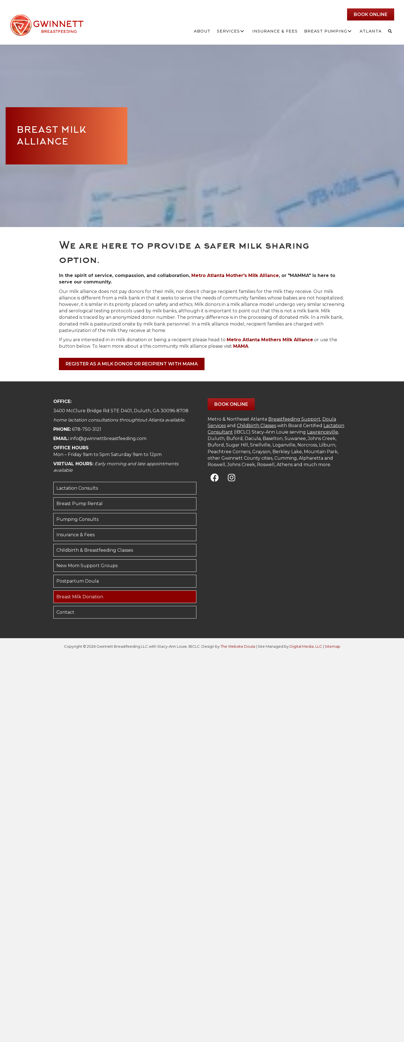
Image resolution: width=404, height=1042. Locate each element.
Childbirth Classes (256, 425)
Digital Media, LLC (306, 646)
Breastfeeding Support (294, 419)
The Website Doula (238, 646)
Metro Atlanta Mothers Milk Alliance (270, 339)
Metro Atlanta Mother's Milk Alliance (235, 275)
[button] (242, 31)
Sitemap (332, 646)
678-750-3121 (86, 429)
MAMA (240, 346)
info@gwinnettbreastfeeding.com (108, 438)
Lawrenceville (322, 432)
